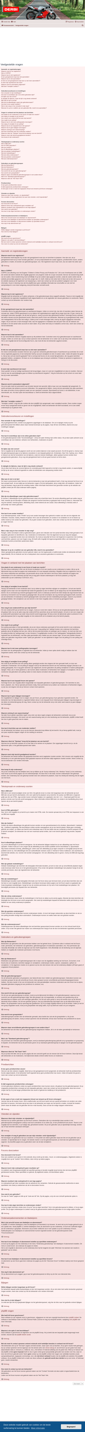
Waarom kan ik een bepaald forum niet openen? (15, 126)
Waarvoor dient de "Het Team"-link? (12, 178)
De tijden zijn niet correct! (8, 96)
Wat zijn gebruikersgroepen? (9, 169)
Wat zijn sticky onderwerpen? (10, 155)
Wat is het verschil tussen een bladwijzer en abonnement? (18, 217)
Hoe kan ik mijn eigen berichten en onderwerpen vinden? (18, 211)
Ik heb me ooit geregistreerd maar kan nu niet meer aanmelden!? (20, 80)
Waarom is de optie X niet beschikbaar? (13, 240)
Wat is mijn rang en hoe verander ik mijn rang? (15, 106)
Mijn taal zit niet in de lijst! (9, 100)
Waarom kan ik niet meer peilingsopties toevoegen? (16, 122)
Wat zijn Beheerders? (7, 165)
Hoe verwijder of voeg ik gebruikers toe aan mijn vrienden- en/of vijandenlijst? (24, 197)
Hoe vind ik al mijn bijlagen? (9, 231)
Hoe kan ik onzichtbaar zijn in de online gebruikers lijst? (17, 94)
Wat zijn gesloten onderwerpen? (11, 157)
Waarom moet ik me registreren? (11, 71)
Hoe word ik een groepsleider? (10, 173)
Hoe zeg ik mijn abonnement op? (11, 223)
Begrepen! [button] (71, 1427)
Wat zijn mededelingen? (8, 153)
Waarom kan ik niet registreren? (10, 75)
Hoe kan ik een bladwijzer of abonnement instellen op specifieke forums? (23, 221)
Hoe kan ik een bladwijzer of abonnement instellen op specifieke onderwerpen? (25, 219)
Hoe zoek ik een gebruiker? (9, 209)
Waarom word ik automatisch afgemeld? (13, 84)
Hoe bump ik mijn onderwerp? (10, 137)
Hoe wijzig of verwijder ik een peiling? (12, 124)
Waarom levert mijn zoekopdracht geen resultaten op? (17, 205)
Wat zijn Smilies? (6, 147)
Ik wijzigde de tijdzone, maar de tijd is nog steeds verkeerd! (19, 98)
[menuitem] (13, 21)
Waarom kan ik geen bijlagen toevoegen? (13, 127)
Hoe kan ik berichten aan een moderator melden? (16, 131)
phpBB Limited (74, 1317)
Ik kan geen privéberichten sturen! (11, 185)
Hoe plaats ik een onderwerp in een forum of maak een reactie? (20, 114)
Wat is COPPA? (6, 73)
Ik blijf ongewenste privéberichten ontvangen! (14, 187)
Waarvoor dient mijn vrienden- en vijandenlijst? (15, 195)
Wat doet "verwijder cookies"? (10, 86)
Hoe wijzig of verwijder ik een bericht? (12, 116)
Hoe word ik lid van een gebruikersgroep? (13, 171)
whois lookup (50, 1348)
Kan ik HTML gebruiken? (8, 145)
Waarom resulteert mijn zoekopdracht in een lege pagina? (18, 207)
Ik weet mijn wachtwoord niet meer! (11, 82)
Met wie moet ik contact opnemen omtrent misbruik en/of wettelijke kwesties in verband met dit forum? (31, 242)
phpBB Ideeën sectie (24, 1335)
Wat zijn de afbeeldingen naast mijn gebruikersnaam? (17, 102)
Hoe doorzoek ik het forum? (9, 203)
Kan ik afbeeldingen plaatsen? (10, 149)
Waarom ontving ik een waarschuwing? (13, 129)
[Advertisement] (43, 45)
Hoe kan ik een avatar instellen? (11, 104)
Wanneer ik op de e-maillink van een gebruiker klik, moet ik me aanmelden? (24, 108)
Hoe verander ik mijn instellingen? (11, 93)
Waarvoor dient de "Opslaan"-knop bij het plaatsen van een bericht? (21, 133)
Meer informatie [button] (38, 1428)
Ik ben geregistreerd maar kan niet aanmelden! (15, 77)
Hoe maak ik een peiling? (8, 120)
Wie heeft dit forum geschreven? (11, 238)
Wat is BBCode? (6, 143)
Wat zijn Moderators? (7, 167)
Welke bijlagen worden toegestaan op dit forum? (15, 230)
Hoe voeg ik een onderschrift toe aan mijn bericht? (16, 118)
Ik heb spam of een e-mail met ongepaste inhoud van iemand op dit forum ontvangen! (27, 188)
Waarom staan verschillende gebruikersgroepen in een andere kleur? (22, 174)
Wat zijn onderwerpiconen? (9, 158)
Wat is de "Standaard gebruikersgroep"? (13, 176)
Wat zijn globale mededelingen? (10, 151)
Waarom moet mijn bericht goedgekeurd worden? (16, 135)
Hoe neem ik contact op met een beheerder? (14, 244)
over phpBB (73, 1319)
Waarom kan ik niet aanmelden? (11, 78)
